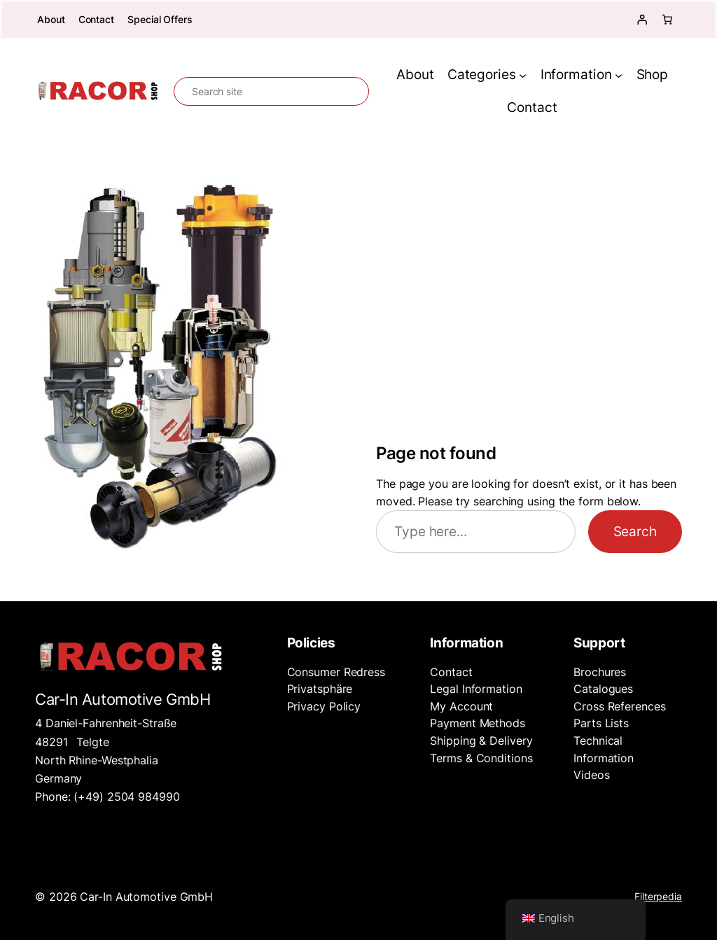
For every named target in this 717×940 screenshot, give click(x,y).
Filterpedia (658, 896)
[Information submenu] (618, 75)
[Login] (642, 19)
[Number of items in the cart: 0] (667, 19)
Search (635, 531)
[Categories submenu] (523, 75)
